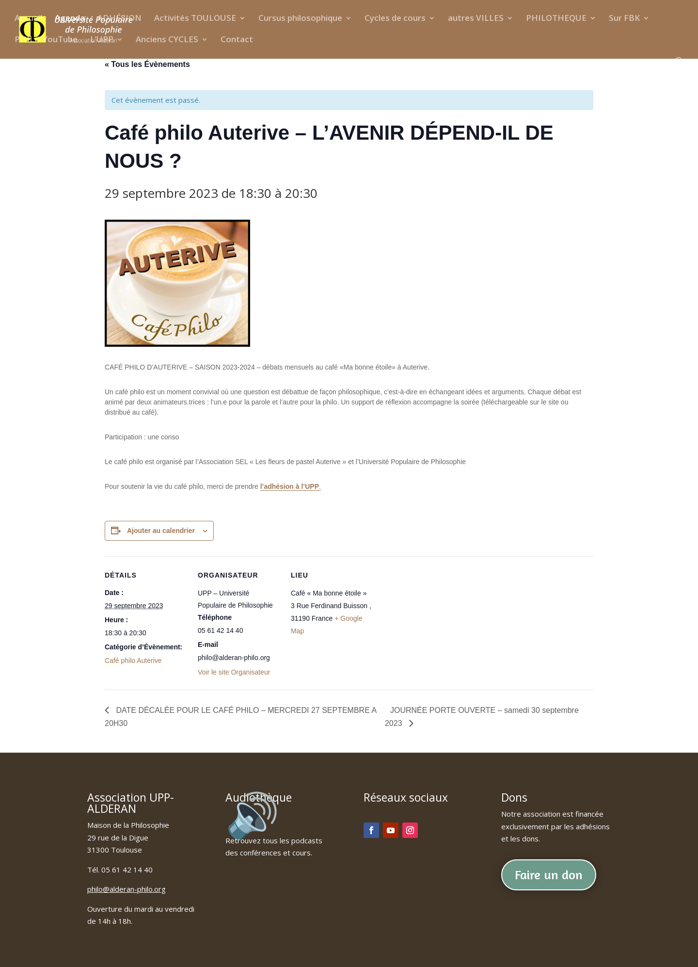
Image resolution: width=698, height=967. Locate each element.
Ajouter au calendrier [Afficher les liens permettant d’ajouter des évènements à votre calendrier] (161, 530)
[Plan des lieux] (435, 623)
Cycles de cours (395, 19)
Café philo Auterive (133, 660)
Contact (237, 40)
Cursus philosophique (300, 19)
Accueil (28, 19)
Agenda (70, 19)
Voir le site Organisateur (234, 672)
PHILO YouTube (46, 40)
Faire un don (549, 874)
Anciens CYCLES (167, 40)
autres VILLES (476, 19)
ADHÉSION (119, 19)
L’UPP (101, 40)
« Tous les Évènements (147, 64)
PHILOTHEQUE (556, 19)
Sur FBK (624, 19)
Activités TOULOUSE (195, 19)
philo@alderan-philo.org (126, 889)
